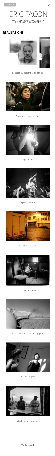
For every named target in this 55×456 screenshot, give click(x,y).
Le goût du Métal (27, 202)
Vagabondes (27, 159)
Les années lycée (27, 376)
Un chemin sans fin (28, 290)
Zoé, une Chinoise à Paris (27, 116)
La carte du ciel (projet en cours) (27, 72)
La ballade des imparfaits (28, 421)
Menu (10, 4)
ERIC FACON (28, 14)
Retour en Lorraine (27, 245)
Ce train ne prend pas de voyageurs (27, 333)
